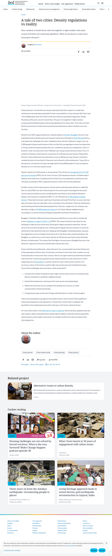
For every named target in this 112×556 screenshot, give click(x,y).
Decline (93, 550)
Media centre (62, 530)
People (85, 530)
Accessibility (62, 526)
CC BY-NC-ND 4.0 (52, 364)
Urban (5, 9)
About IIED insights (37, 364)
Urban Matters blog (43, 352)
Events (9, 528)
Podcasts (10, 533)
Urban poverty (73, 352)
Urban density (27, 352)
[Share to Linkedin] (83, 52)
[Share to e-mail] (88, 52)
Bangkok (74, 135)
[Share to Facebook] (79, 52)
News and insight (52, 4)
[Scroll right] (108, 9)
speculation (39, 262)
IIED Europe (62, 533)
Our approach (67, 4)
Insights (10, 523)
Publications (79, 4)
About (40, 4)
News (9, 526)
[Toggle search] (98, 3)
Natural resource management (49, 9)
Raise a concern (88, 526)
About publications (64, 523)
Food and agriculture (71, 9)
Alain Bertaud (79, 138)
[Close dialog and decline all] (106, 542)
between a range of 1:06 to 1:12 (39, 221)
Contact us (86, 523)
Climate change (17, 9)
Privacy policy (62, 528)
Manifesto (36, 523)
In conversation (12, 530)
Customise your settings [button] (12, 550)
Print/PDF (53, 360)
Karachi (67, 135)
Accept (102, 550)
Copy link (41, 360)
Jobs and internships (90, 533)
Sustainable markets (89, 9)
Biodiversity (30, 9)
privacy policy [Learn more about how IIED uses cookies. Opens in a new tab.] (70, 545)
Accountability (88, 528)
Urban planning (59, 352)
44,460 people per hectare (46, 209)
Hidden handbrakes (39, 533)
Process (35, 528)
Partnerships (36, 526)
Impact (34, 530)
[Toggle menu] (102, 3)
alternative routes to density (53, 310)
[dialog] (55, 547)
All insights (25, 364)
